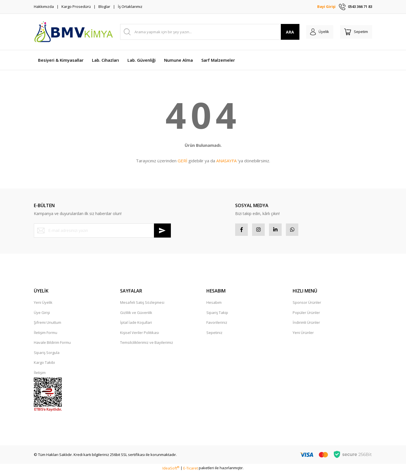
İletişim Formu (45, 333)
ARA (284, 32)
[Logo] (73, 32)
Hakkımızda (44, 6)
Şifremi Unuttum (47, 324)
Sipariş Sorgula (46, 353)
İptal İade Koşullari (136, 324)
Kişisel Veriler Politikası (139, 333)
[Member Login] (315, 32)
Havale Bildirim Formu (52, 344)
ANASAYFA (226, 160)
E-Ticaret (190, 469)
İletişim (40, 373)
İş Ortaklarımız (130, 6)
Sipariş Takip (217, 313)
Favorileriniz (216, 324)
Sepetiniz (214, 333)
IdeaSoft (170, 469)
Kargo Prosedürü (76, 6)
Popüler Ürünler (306, 313)
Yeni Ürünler (303, 333)
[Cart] (354, 32)
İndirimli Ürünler (306, 324)
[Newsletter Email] (102, 230)
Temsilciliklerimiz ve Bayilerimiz (146, 344)
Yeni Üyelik (43, 304)
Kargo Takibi (44, 364)
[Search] (207, 32)
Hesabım (214, 304)
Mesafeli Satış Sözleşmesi (142, 304)
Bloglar (104, 6)
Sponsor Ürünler (307, 304)
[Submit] (162, 230)
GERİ (182, 160)
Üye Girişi (42, 313)
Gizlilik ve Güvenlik (136, 313)
